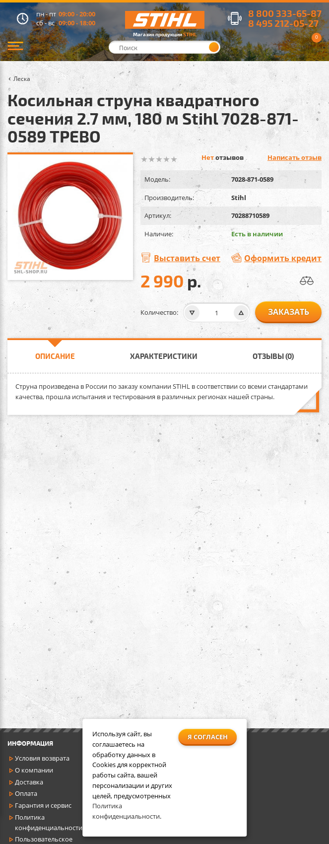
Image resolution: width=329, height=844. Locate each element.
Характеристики (163, 356)
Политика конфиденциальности (48, 822)
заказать (288, 311)
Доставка (29, 781)
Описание (55, 356)
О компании (34, 770)
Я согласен (208, 736)
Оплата (26, 793)
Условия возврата (42, 758)
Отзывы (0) (273, 356)
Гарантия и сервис (43, 805)
